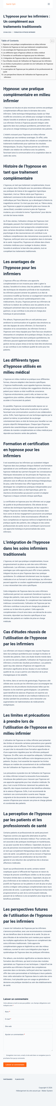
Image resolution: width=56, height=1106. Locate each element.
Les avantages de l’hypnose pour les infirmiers (20, 50)
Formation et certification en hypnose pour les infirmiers (23, 56)
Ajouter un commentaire (15, 1034)
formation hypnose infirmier (24, 32)
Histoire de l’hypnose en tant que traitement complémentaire (25, 47)
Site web (8, 1026)
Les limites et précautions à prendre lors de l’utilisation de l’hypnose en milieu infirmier (28, 65)
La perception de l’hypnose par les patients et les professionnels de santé (28, 70)
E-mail (8, 1019)
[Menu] (49, 4)
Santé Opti (11, 4)
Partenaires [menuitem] (7, 1079)
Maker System (47, 1091)
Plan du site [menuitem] (19, 1079)
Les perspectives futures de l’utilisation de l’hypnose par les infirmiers (26, 76)
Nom (7, 1011)
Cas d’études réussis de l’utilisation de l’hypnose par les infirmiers (27, 61)
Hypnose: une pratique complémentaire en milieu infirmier (24, 44)
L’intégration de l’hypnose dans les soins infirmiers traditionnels (26, 58)
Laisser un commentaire (15, 1065)
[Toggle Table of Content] (51, 41)
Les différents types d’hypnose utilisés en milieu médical (24, 53)
